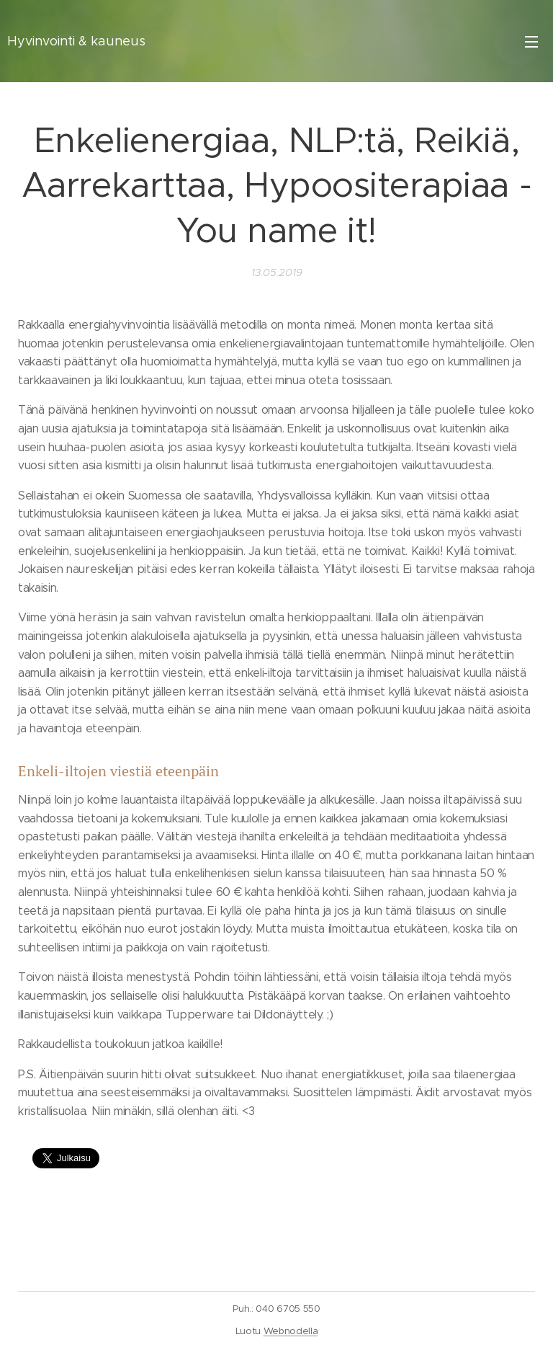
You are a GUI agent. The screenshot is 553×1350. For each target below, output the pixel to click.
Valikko (531, 42)
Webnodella (291, 1331)
